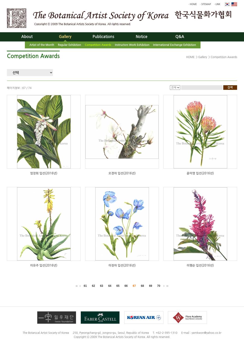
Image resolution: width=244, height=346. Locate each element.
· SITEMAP (205, 4)
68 (142, 285)
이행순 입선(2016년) (200, 265)
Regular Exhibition (69, 45)
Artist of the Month (41, 45)
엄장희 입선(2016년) (43, 173)
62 (93, 285)
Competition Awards (98, 45)
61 (85, 285)
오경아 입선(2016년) (122, 173)
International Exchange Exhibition (174, 45)
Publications (103, 37)
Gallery (65, 37)
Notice (141, 37)
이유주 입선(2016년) (43, 265)
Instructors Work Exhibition (132, 45)
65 (117, 285)
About (26, 37)
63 (101, 285)
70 (158, 285)
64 (109, 285)
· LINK (217, 4)
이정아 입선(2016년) (122, 265)
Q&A (179, 37)
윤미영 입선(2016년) (200, 173)
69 (150, 285)
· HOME (193, 4)
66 (126, 285)
